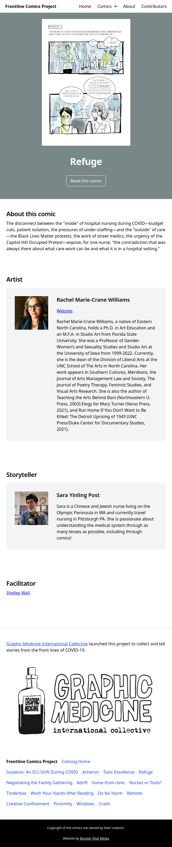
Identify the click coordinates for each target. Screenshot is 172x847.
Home (85, 6)
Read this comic (86, 181)
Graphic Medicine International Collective (47, 644)
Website (64, 311)
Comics (107, 6)
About (129, 6)
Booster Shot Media (94, 838)
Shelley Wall (18, 593)
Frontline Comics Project (30, 6)
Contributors (154, 6)
